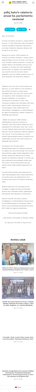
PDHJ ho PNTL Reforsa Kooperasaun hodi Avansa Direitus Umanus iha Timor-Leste (18, 269)
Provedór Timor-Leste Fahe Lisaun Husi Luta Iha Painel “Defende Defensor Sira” (18, 338)
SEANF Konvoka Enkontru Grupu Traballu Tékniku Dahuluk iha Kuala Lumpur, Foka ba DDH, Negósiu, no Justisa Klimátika (18, 303)
